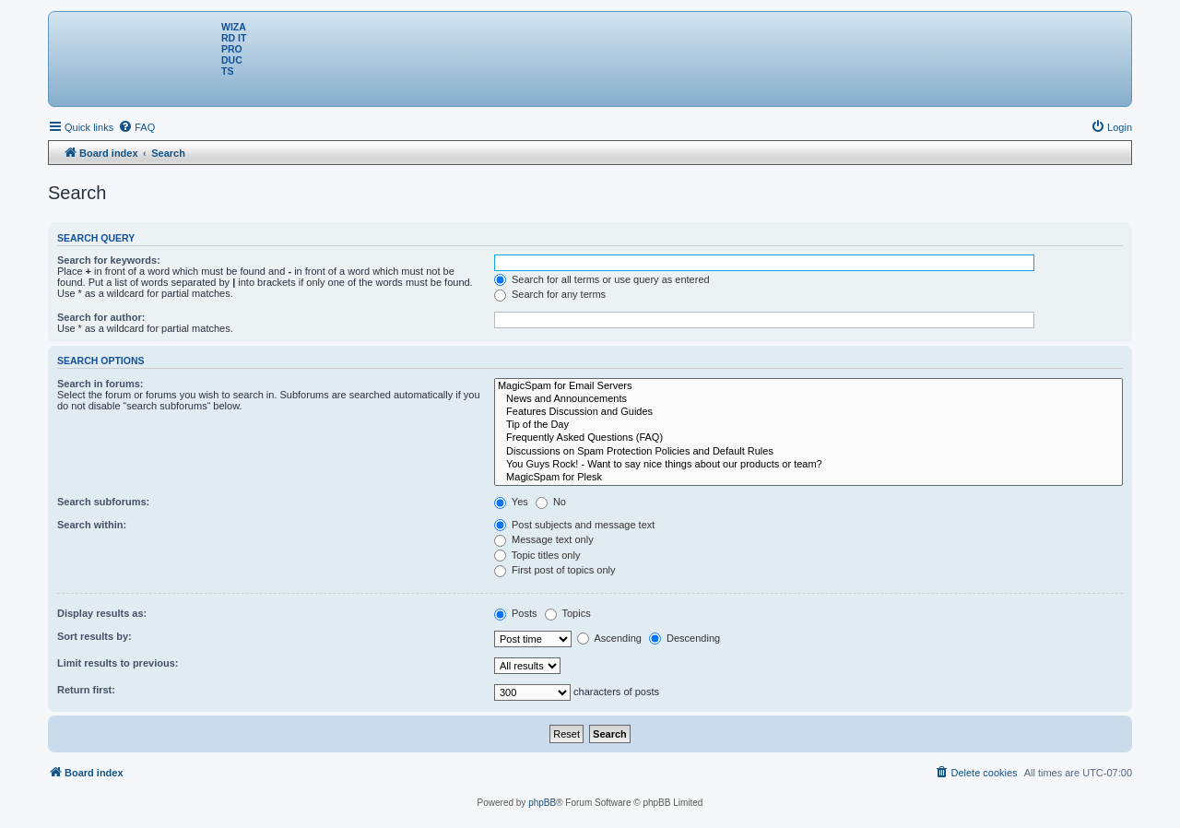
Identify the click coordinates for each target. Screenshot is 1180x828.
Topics (568, 613)
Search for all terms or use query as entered (602, 279)
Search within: (91, 524)
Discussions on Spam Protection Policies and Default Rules (808, 451)
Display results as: (102, 613)
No (551, 501)
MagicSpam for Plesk (808, 477)
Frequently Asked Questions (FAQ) (808, 438)
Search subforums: (103, 501)
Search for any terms (550, 294)
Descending (684, 638)
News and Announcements (808, 399)
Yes (511, 501)
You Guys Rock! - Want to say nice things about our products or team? (808, 464)
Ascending (609, 638)
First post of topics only (555, 569)
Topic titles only (537, 555)
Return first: (86, 689)
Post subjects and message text (574, 524)
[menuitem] (136, 127)
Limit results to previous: (117, 662)
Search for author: (101, 317)
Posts (515, 613)
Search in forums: (100, 383)
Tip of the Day (808, 425)
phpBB (542, 803)
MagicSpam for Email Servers (808, 386)
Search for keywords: (108, 260)
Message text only (544, 539)
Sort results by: (94, 636)
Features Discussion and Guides (808, 412)
